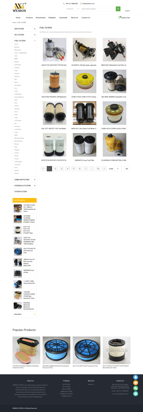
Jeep (15, 117)
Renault (16, 47)
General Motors (19, 97)
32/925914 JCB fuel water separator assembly (87, 65)
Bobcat (16, 62)
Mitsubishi (17, 50)
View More (17, 314)
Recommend (40, 18)
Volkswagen (18, 161)
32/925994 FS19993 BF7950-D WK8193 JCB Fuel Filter (120, 160)
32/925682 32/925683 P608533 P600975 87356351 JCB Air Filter (29, 219)
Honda (16, 106)
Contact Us (86, 18)
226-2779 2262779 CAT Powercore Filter (29, 250)
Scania (16, 153)
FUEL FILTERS (21, 22)
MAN (15, 135)
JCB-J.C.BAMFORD (20, 53)
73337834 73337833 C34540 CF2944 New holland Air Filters (29, 295)
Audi (15, 56)
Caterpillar (17, 65)
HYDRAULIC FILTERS (22, 186)
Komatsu (17, 126)
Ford (15, 167)
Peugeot (17, 150)
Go (127, 169)
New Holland (18, 141)
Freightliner (18, 94)
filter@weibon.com (122, 394)
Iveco (16, 114)
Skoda (16, 156)
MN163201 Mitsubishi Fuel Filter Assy (114, 65)
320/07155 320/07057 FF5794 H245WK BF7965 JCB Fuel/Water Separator (29, 241)
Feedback (52, 18)
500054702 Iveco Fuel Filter (84, 160)
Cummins (17, 164)
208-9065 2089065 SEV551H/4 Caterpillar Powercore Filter (56, 367)
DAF (15, 79)
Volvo (16, 44)
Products (29, 18)
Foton (16, 91)
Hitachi (16, 170)
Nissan (16, 144)
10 (98, 169)
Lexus (16, 132)
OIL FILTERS (19, 35)
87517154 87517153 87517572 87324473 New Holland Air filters (28, 230)
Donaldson (17, 85)
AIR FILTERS (19, 29)
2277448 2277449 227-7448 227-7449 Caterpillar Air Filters (29, 208)
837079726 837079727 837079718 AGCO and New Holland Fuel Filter (65, 160)
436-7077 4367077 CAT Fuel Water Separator (57, 129)
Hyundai (17, 109)
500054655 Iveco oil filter (28, 271)
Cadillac (17, 67)
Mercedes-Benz (19, 138)
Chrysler (17, 73)
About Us (74, 18)
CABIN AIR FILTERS (21, 180)
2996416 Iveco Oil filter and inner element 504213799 (29, 262)
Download (63, 18)
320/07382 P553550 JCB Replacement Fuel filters (58, 97)
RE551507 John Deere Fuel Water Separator (86, 129)
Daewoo (16, 76)
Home (18, 18)
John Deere (17, 120)
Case (15, 70)
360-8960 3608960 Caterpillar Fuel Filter (115, 97)
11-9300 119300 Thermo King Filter (29, 282)
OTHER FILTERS (20, 192)
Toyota (16, 158)
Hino (15, 103)
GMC (15, 100)
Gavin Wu (135, 377)
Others (16, 173)
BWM (16, 59)
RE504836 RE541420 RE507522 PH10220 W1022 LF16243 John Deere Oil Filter (28, 306)
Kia (15, 123)
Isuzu (16, 111)
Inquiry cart (125, 18)
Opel (15, 147)
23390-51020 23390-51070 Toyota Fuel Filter (87, 97)
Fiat (15, 88)
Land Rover (17, 129)
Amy (135, 382)
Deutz (16, 82)
